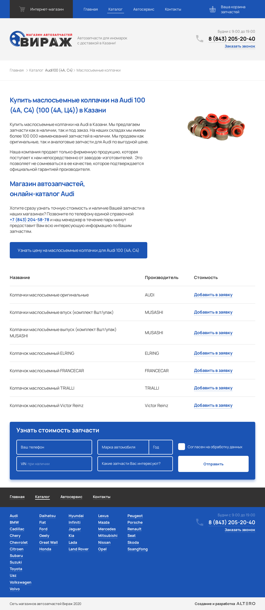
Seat (131, 535)
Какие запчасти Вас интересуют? (135, 464)
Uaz (13, 575)
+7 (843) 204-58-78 (29, 220)
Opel (102, 548)
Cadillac (17, 528)
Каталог (115, 9)
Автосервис (143, 9)
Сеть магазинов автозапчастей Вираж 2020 (45, 603)
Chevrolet (19, 542)
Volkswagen (20, 582)
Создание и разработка (225, 603)
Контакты (173, 9)
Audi (14, 515)
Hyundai (76, 515)
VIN (54, 464)
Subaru (16, 555)
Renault (134, 528)
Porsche (135, 522)
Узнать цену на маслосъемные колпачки (78, 250)
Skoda (133, 542)
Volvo (15, 588)
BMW (14, 522)
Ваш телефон (54, 447)
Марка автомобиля (123, 447)
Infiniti (75, 522)
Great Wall (48, 542)
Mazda (104, 522)
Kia (71, 535)
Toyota (16, 568)
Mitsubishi (107, 535)
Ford (43, 528)
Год (160, 447)
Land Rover (79, 548)
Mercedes (107, 528)
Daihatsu (47, 515)
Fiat (42, 522)
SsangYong (137, 548)
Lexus (103, 515)
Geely (44, 535)
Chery (15, 535)
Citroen (16, 548)
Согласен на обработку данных (215, 446)
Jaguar (75, 528)
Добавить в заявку (213, 294)
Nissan (104, 542)
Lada (73, 542)
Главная (91, 9)
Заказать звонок (240, 46)
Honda (45, 548)
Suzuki (16, 562)
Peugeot (135, 515)
